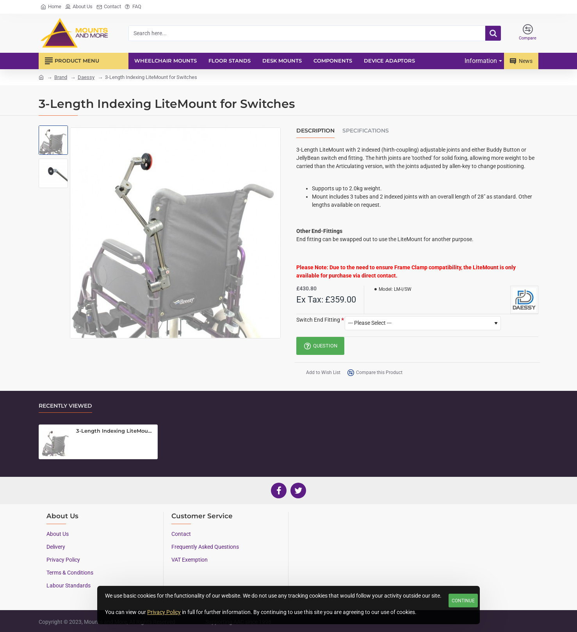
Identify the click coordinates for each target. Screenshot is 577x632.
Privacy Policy (164, 612)
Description (315, 130)
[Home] (51, 7)
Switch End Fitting (318, 320)
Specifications (365, 130)
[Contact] (108, 7)
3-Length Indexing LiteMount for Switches (115, 431)
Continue (463, 600)
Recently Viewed (65, 406)
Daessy (86, 77)
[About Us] (78, 7)
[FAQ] (133, 7)
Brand (60, 77)
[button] (319, 372)
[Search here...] (493, 33)
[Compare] (527, 33)
